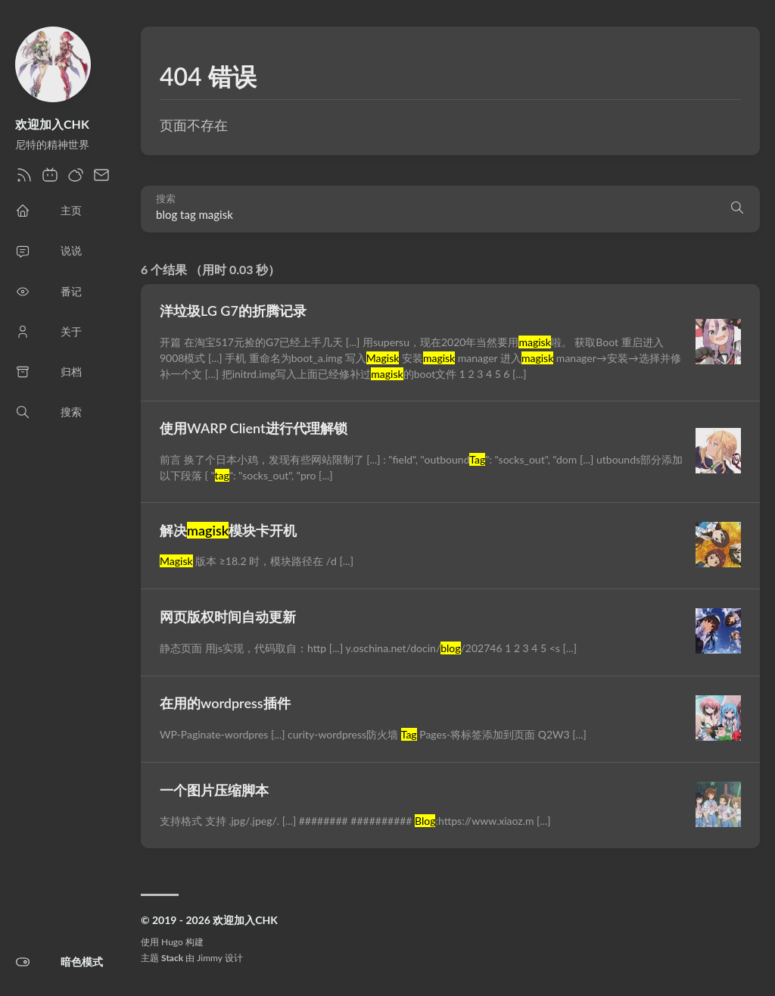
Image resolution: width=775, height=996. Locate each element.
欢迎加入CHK (52, 124)
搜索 (166, 199)
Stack (172, 957)
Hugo (172, 942)
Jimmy (209, 957)
